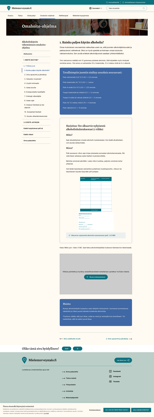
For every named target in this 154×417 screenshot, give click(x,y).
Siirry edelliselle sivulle (70, 338)
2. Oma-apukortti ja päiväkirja (35, 75)
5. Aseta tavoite (30, 88)
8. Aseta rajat (29, 101)
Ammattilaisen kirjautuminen (133, 2)
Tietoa (20, 16)
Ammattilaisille (112, 2)
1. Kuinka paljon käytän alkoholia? (37, 70)
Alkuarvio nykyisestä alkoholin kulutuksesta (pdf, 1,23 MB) (91, 235)
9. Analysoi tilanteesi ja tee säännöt (34, 106)
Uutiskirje (67, 391)
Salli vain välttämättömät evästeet (116, 410)
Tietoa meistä (69, 378)
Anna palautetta (30, 141)
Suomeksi (95, 9)
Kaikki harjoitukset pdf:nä (33, 128)
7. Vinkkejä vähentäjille (32, 96)
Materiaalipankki (70, 397)
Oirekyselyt (31, 16)
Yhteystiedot (69, 384)
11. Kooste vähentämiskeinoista (35, 116)
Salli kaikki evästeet (141, 410)
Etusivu (10, 16)
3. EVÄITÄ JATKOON (31, 122)
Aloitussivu (28, 54)
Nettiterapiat (63, 16)
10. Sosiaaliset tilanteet (32, 112)
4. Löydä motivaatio (31, 83)
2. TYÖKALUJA (29, 66)
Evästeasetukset (94, 410)
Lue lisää (46, 413)
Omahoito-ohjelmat (47, 16)
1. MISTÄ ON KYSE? (31, 60)
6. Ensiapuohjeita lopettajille (34, 92)
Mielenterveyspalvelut (81, 16)
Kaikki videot (28, 134)
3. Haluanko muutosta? (32, 79)
